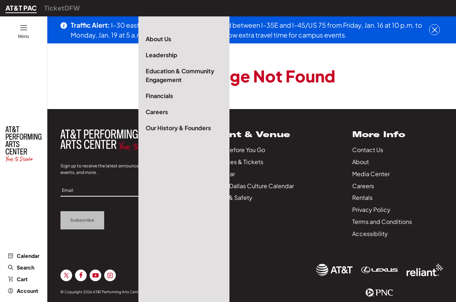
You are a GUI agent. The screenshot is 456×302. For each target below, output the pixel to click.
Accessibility (370, 233)
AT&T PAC (21, 8)
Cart (18, 279)
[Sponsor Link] (334, 270)
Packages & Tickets (236, 162)
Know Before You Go (237, 150)
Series (218, 209)
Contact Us (367, 150)
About (360, 162)
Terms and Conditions (382, 221)
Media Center (371, 174)
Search (21, 267)
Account (23, 290)
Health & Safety (230, 197)
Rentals (362, 197)
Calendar (23, 255)
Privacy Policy (371, 209)
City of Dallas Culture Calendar (251, 186)
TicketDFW (62, 8)
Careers (363, 186)
